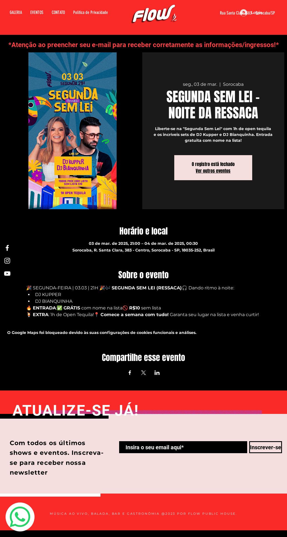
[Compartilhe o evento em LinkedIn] (157, 372)
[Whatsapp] (20, 517)
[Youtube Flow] (7, 273)
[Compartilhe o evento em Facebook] (130, 372)
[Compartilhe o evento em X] (143, 372)
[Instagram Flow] (7, 261)
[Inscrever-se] (265, 447)
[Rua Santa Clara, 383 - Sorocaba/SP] (240, 13)
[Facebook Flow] (7, 248)
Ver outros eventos (213, 171)
